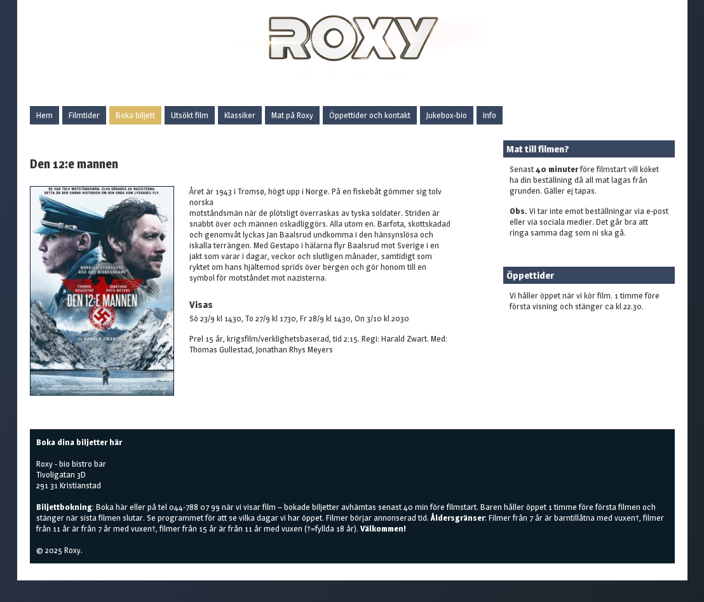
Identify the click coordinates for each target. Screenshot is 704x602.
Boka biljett (135, 115)
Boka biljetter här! (541, 326)
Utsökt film (189, 115)
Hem (44, 115)
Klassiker (239, 115)
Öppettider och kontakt (369, 115)
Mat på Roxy (292, 115)
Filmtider (84, 115)
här (122, 507)
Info (489, 115)
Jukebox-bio (446, 115)
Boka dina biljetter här (79, 442)
